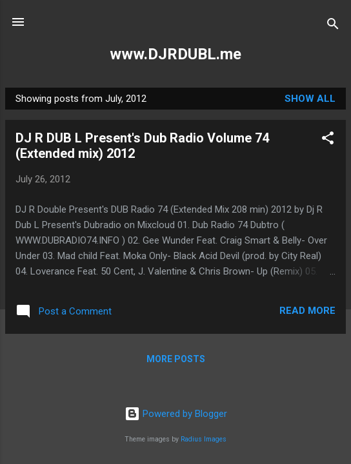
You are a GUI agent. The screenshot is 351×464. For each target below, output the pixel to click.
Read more (307, 310)
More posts (175, 359)
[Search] (333, 26)
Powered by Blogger (176, 414)
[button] (328, 140)
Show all (310, 98)
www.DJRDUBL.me (175, 54)
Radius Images (203, 439)
